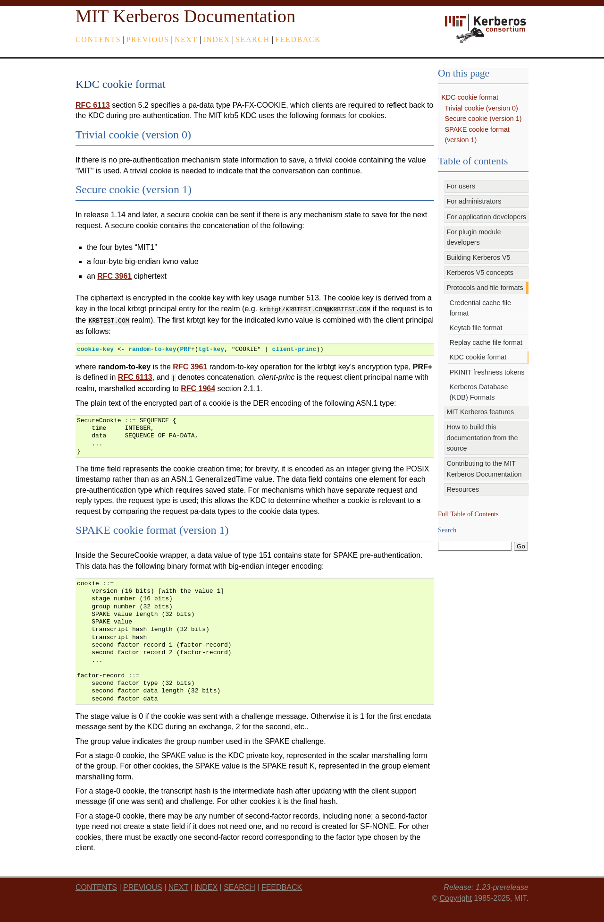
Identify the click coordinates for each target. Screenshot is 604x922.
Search (252, 39)
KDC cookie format (469, 97)
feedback (298, 39)
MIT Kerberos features (480, 412)
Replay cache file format (486, 342)
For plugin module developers (473, 237)
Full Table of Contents (468, 514)
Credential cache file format (480, 308)
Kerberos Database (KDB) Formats (479, 392)
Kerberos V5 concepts (479, 272)
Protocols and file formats (484, 287)
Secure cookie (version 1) (483, 118)
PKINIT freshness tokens (487, 372)
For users (460, 186)
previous (147, 39)
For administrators (473, 201)
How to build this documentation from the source (482, 437)
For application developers (486, 217)
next (186, 39)
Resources (462, 489)
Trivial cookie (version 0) (481, 108)
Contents (98, 39)
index (216, 39)
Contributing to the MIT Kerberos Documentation (483, 469)
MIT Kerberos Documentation (185, 16)
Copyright (455, 895)
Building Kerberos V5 (478, 257)
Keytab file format (476, 328)
